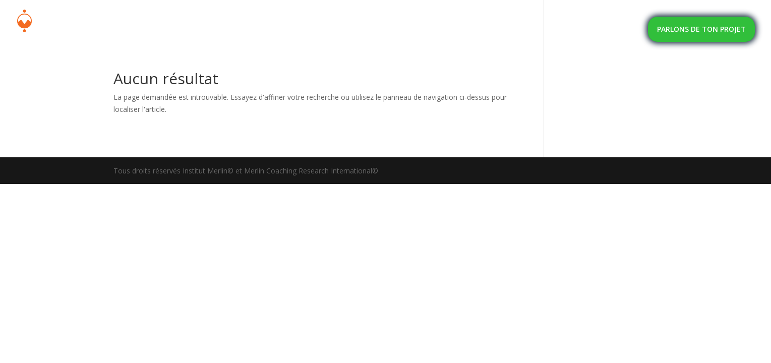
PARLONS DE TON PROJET (701, 29)
